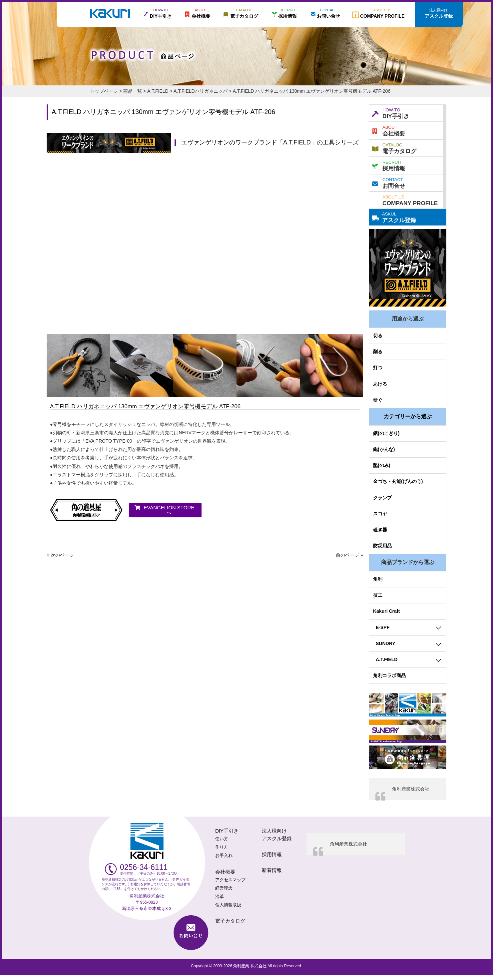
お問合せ (388, 182)
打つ (377, 367)
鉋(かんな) (384, 449)
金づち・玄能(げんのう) (398, 481)
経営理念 (224, 888)
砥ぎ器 (380, 529)
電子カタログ (394, 147)
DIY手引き (390, 112)
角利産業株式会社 (410, 789)
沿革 (219, 896)
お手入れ (224, 855)
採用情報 (388, 165)
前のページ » (349, 555)
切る (377, 335)
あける (380, 384)
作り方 (221, 847)
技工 (377, 595)
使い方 (221, 839)
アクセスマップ (230, 880)
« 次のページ (60, 555)
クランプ (382, 497)
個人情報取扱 (228, 905)
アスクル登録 (394, 216)
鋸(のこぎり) (386, 433)
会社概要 (388, 130)
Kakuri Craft (386, 611)
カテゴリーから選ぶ (408, 416)
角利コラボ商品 (389, 675)
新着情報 (272, 870)
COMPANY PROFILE (410, 199)
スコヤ (380, 513)
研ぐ (377, 400)
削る (377, 351)
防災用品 (382, 545)
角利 (377, 579)
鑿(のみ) (381, 465)
